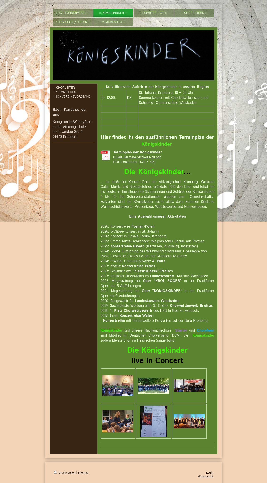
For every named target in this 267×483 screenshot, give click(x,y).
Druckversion (65, 472)
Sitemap (83, 472)
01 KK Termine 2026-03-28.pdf (137, 157)
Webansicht (205, 476)
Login (209, 472)
